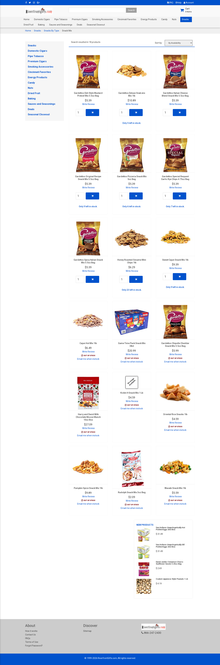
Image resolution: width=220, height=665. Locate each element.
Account (189, 2)
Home (26, 19)
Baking (41, 24)
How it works (31, 631)
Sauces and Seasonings (60, 24)
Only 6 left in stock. (131, 206)
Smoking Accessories (102, 19)
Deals (79, 24)
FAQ (170, 2)
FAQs (27, 638)
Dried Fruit (28, 24)
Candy (164, 19)
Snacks (185, 19)
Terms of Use (31, 642)
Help (178, 2)
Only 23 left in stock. (132, 290)
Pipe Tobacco (60, 19)
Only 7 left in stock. (175, 206)
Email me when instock (88, 359)
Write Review (88, 104)
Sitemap (87, 631)
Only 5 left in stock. (131, 123)
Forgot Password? (34, 645)
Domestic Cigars (42, 19)
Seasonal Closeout (96, 24)
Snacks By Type (51, 30)
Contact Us (30, 634)
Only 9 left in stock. (88, 206)
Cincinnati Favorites (126, 19)
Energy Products (149, 19)
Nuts (174, 19)
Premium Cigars (80, 19)
